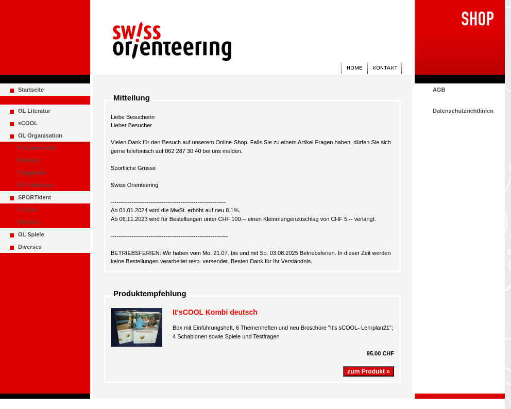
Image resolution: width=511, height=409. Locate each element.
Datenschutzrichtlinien (463, 111)
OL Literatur (34, 111)
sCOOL (28, 123)
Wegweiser (32, 172)
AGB (439, 90)
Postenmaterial (37, 148)
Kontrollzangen (37, 185)
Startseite (31, 90)
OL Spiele (31, 234)
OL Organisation (40, 135)
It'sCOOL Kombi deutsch (215, 312)
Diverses (29, 160)
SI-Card (28, 210)
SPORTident (34, 197)
